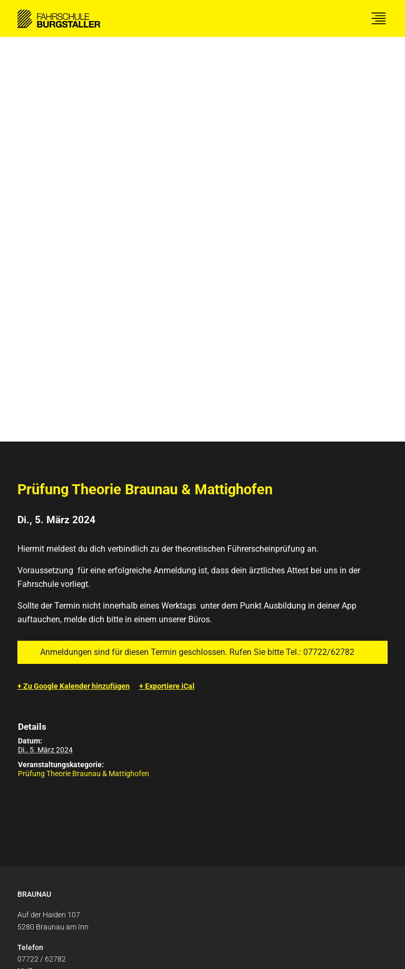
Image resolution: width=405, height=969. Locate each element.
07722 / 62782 (41, 554)
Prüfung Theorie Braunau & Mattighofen (83, 369)
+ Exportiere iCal (167, 281)
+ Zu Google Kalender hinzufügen (73, 281)
